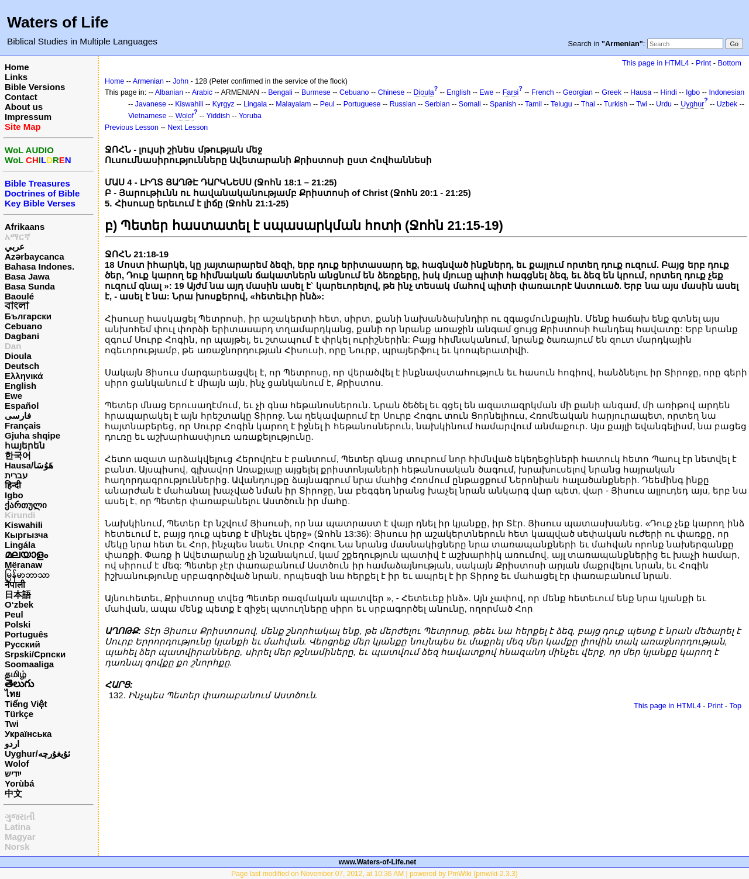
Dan (13, 346)
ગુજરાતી (20, 817)
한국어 (18, 455)
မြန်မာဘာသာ (27, 575)
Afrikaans (24, 227)
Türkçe (19, 714)
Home (17, 67)
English (20, 386)
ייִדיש (13, 773)
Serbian (437, 104)
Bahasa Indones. (39, 266)
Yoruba (250, 116)
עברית (16, 475)
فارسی (18, 415)
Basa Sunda (30, 286)
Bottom (729, 62)
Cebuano (23, 326)
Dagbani (22, 336)
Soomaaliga (29, 664)
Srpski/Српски (35, 654)
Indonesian (726, 92)
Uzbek (727, 104)
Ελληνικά (24, 376)
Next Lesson (187, 127)
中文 (13, 793)
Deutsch (22, 366)
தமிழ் (15, 674)
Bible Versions (35, 87)
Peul (14, 614)
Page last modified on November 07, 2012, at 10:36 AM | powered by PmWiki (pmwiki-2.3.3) (374, 874)
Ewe (13, 396)
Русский (22, 644)
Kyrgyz (223, 104)
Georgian (578, 92)
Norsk (17, 847)
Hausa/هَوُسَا (29, 465)
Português (26, 634)
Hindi (668, 92)
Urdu (664, 104)
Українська (28, 734)
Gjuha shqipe (32, 435)
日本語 (18, 594)
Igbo (14, 495)
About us (24, 107)
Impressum (28, 117)
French (542, 92)
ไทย (12, 694)
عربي (15, 246)
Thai (588, 104)
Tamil (533, 104)
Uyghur (692, 104)
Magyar (20, 837)
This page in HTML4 (655, 62)
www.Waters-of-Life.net (377, 862)
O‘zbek (19, 604)
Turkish (615, 104)
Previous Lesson (132, 127)
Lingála (20, 545)
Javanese (150, 104)
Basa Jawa (27, 276)
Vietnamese (147, 116)
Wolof (17, 763)
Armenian (148, 81)
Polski (17, 624)
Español (22, 406)
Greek (611, 92)
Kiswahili (24, 525)
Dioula (18, 356)
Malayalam (293, 104)
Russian (403, 104)
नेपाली (15, 585)
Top (735, 705)
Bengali (280, 92)
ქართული (26, 505)
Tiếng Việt (26, 704)
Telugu (561, 104)
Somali (470, 104)
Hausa (640, 92)
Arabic (202, 92)
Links (16, 77)
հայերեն (25, 445)
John (180, 81)
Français (23, 425)
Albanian (169, 92)
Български (28, 316)
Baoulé (19, 296)
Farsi (511, 92)
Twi (12, 724)
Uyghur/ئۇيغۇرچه (37, 754)
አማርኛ (17, 237)
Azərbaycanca (34, 256)
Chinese (391, 92)
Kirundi (20, 515)
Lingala (255, 104)
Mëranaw (23, 565)
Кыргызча (26, 535)
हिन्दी (13, 485)
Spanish (503, 104)
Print (703, 62)
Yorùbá (20, 783)
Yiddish (218, 116)
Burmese (316, 92)
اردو (12, 744)
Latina (17, 827)
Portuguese (362, 104)
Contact (21, 97)
